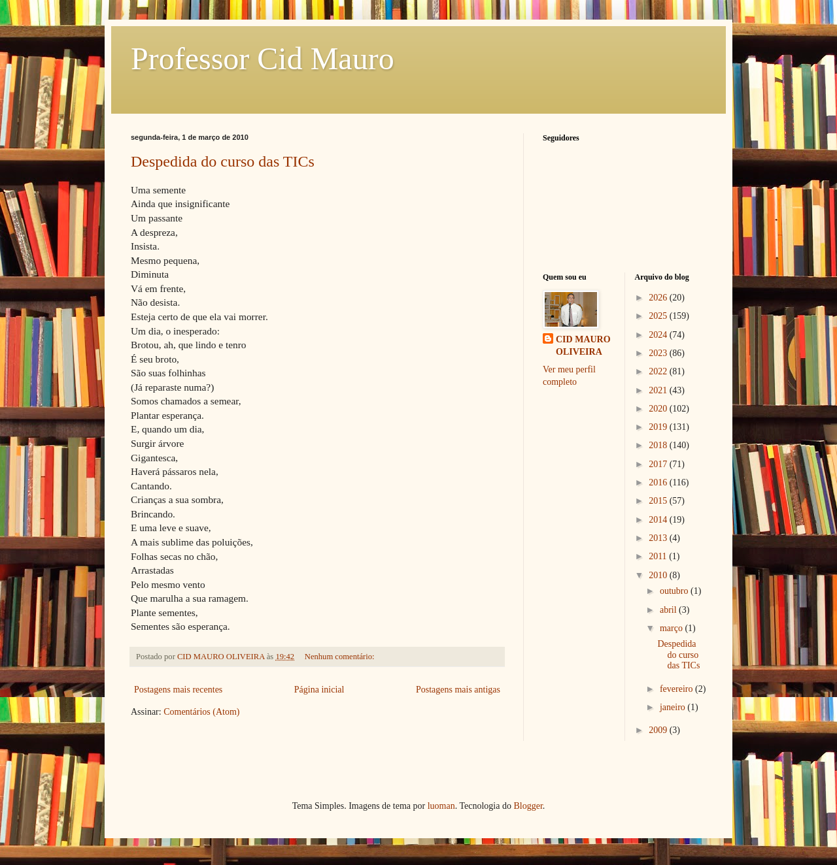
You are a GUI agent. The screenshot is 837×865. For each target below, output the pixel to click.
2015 (659, 501)
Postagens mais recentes (178, 689)
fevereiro (677, 689)
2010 (659, 575)
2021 (659, 390)
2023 (659, 353)
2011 (659, 556)
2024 (659, 335)
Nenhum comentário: (341, 656)
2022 (659, 371)
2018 (659, 445)
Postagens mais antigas (458, 689)
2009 (659, 730)
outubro (675, 591)
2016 (659, 482)
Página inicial (319, 689)
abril (669, 610)
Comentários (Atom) (201, 712)
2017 (659, 464)
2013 (659, 538)
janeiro (673, 707)
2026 (659, 297)
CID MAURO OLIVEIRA (583, 346)
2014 (659, 520)
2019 (659, 427)
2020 (659, 409)
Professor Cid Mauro (262, 58)
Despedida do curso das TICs (223, 161)
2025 (659, 316)
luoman (441, 806)
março (672, 628)
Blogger (527, 806)
